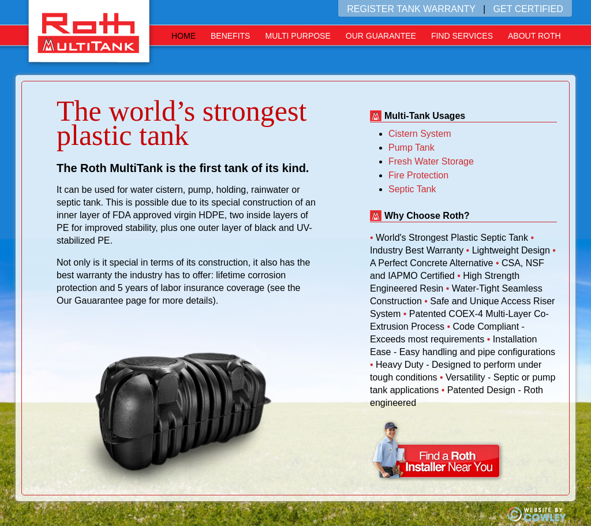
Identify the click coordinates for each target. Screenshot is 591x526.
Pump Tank (411, 147)
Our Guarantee (381, 35)
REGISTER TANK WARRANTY (411, 9)
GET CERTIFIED (528, 9)
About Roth (534, 35)
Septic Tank (412, 189)
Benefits (230, 35)
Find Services (462, 35)
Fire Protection (418, 175)
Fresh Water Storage (431, 161)
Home (183, 35)
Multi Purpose (297, 35)
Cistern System (419, 134)
